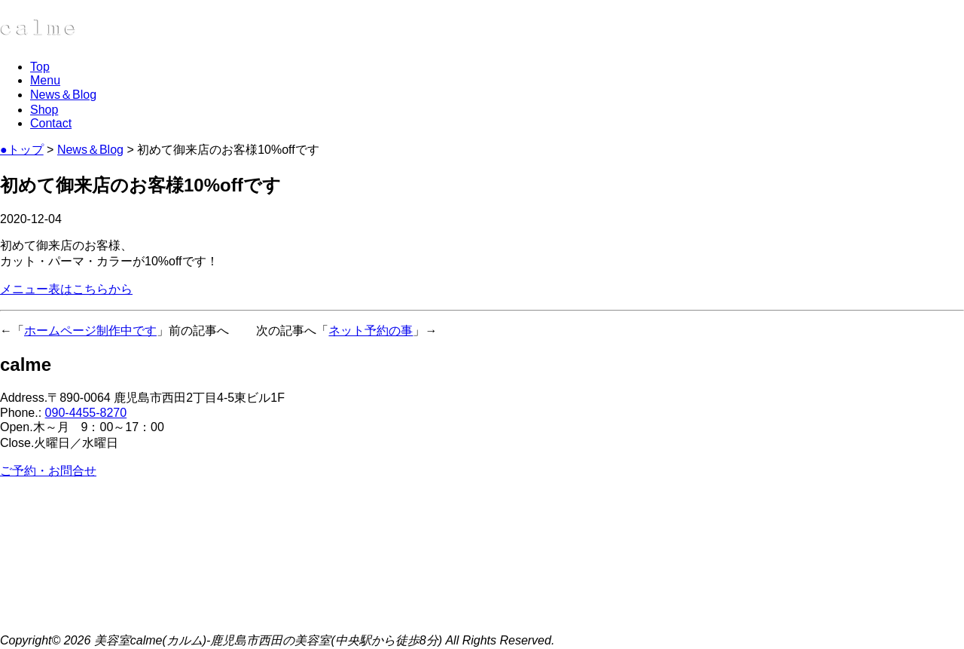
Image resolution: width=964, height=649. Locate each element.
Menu (45, 80)
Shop (44, 109)
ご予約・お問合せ (48, 470)
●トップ (22, 149)
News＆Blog (63, 94)
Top (40, 66)
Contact (51, 123)
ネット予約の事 (370, 330)
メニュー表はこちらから (66, 289)
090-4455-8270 (86, 412)
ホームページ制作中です (90, 330)
